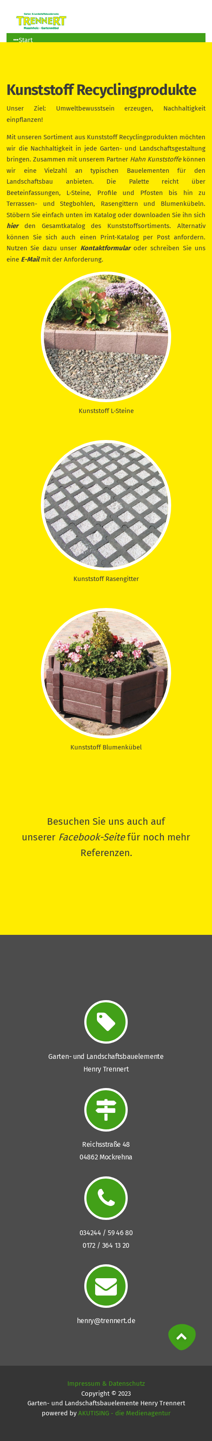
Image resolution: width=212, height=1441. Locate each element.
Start (23, 40)
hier (12, 226)
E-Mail (30, 259)
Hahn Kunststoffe (155, 159)
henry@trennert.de (106, 1321)
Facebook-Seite (91, 837)
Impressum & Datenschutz (106, 1383)
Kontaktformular (105, 248)
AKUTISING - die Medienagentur (124, 1413)
